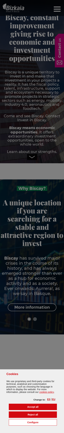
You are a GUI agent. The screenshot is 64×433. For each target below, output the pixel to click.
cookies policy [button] (46, 392)
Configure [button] (42, 422)
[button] (48, 399)
